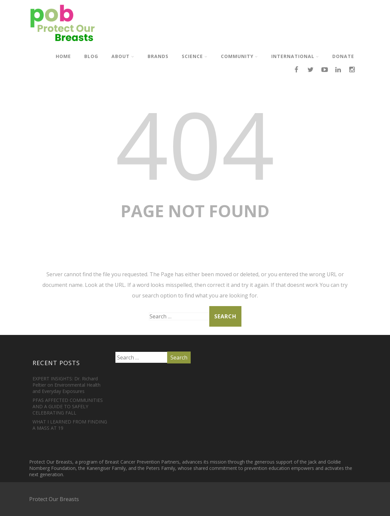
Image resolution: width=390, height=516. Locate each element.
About (122, 56)
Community (239, 56)
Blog (91, 56)
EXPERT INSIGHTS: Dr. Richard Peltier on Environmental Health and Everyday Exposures (66, 384)
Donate (343, 56)
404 (195, 144)
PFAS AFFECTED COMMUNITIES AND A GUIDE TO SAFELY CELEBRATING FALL (67, 406)
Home (63, 56)
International (295, 56)
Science (195, 56)
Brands (158, 56)
